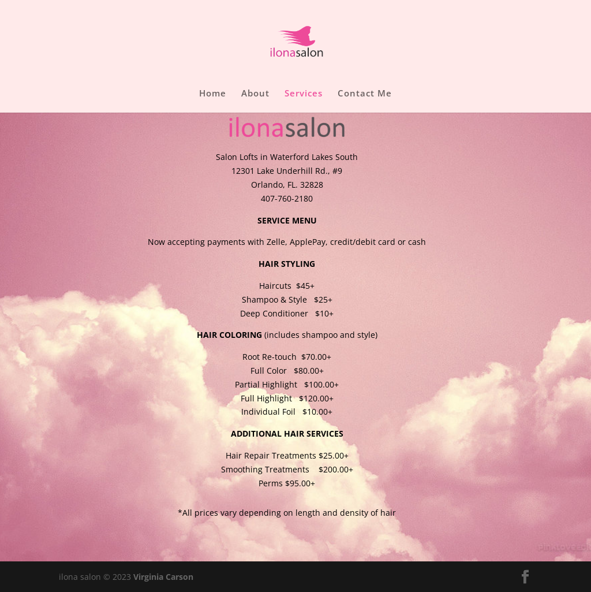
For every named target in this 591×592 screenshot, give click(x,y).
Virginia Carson (163, 576)
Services (304, 94)
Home (212, 94)
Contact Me (365, 94)
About (255, 94)
